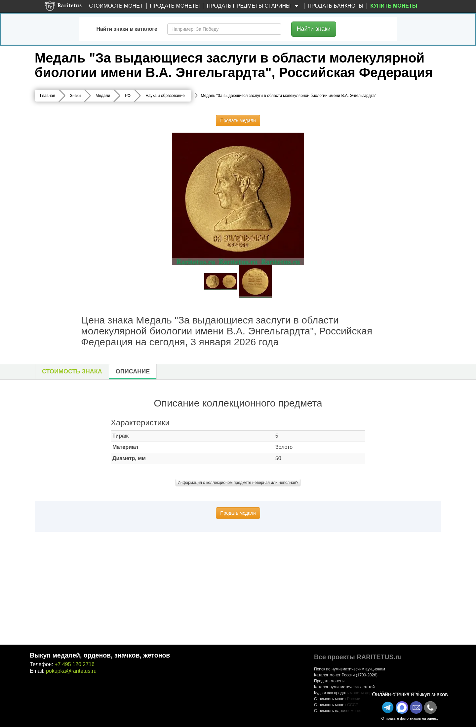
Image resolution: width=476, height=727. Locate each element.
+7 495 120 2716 (75, 664)
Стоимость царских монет (338, 710)
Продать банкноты (336, 6)
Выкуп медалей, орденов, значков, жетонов (100, 655)
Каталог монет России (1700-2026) (345, 675)
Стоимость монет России (337, 699)
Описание (133, 371)
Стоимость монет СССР (336, 705)
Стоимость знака (72, 371)
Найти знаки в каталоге (126, 29)
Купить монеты (393, 6)
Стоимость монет (116, 6)
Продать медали (238, 120)
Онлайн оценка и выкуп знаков (410, 694)
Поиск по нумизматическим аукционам (349, 669)
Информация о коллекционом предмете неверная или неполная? (238, 482)
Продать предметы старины (253, 6)
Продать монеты (175, 6)
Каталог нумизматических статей (344, 687)
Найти (314, 28)
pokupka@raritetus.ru (71, 671)
